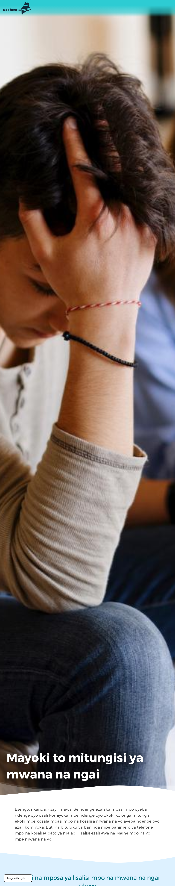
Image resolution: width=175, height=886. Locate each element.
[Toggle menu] (170, 9)
